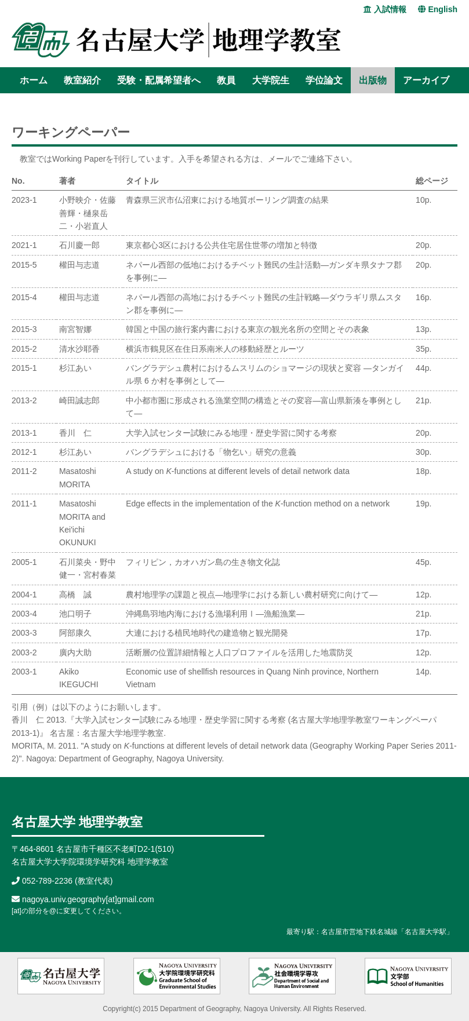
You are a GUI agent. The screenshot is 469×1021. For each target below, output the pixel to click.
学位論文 (324, 80)
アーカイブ (426, 80)
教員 (226, 80)
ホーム (34, 80)
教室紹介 (82, 80)
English (437, 9)
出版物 (373, 80)
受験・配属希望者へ (159, 80)
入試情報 (384, 9)
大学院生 (270, 80)
